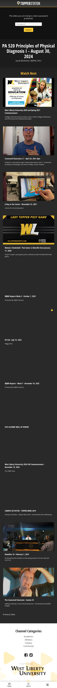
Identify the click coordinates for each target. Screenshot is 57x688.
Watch (28, 685)
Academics (28, 636)
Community (28, 646)
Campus (28, 643)
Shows (9, 685)
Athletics (28, 640)
